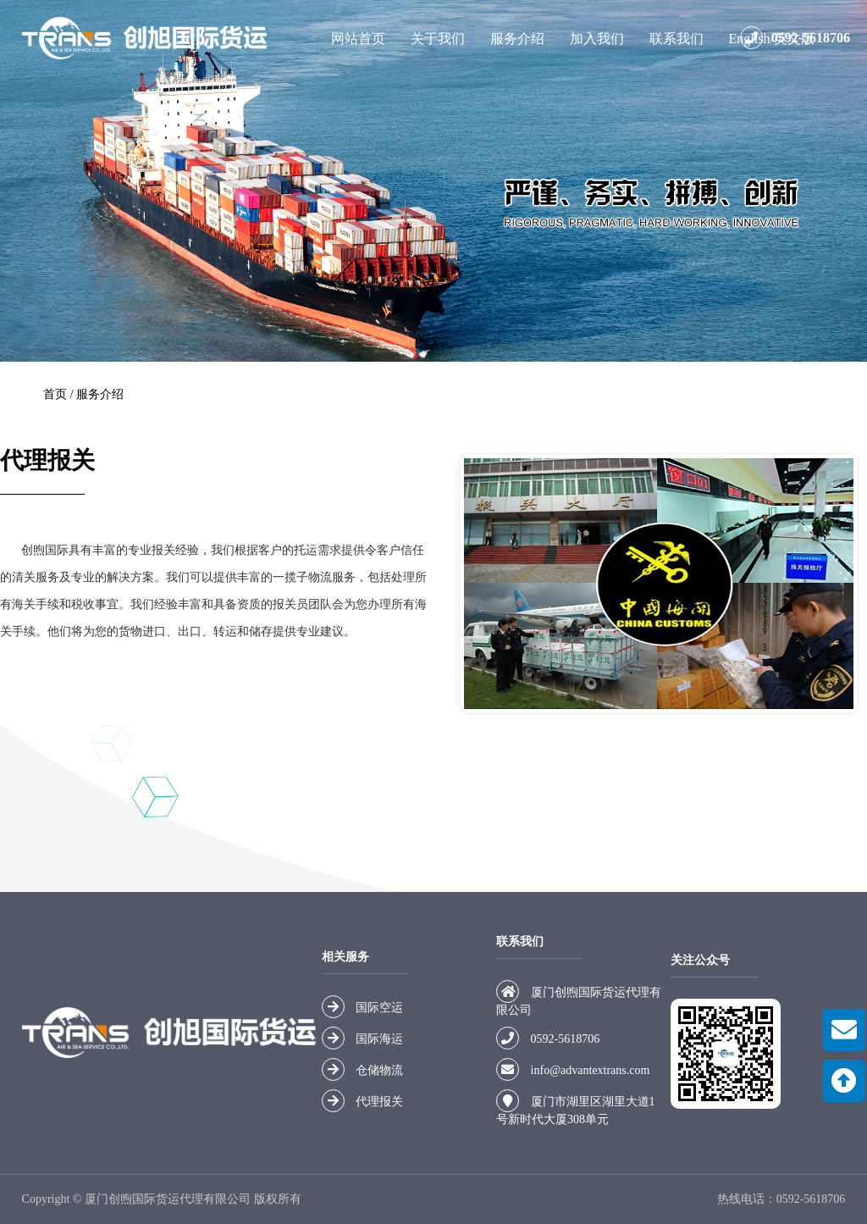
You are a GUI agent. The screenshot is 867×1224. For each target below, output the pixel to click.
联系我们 (676, 38)
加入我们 (597, 38)
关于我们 (438, 38)
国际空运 (379, 1007)
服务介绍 (517, 38)
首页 (55, 394)
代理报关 (379, 1101)
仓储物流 (379, 1070)
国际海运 (379, 1039)
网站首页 (358, 38)
